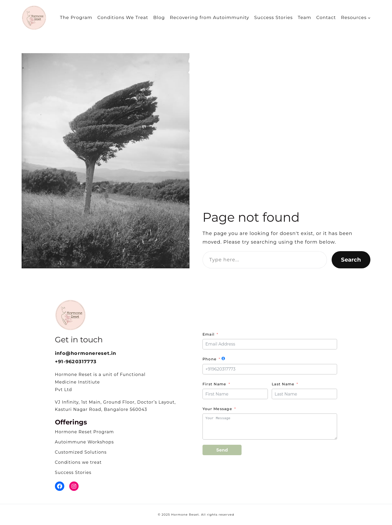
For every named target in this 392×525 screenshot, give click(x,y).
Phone (210, 359)
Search (351, 259)
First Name (214, 384)
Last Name (283, 384)
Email (208, 334)
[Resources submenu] (369, 17)
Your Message (217, 408)
